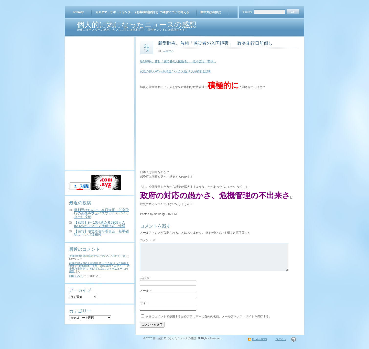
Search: (247, 11)
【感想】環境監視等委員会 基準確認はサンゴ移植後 (101, 233)
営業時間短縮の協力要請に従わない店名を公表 (97, 255)
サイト (144, 303)
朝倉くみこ (76, 275)
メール (146, 290)
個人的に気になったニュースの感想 (136, 25)
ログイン (280, 339)
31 (146, 48)
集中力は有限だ (210, 12)
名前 (145, 278)
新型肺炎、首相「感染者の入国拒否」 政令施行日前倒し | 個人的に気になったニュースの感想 (99, 268)
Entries (259, 339)
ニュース (168, 50)
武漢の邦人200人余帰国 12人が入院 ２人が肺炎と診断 (175, 71)
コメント (147, 240)
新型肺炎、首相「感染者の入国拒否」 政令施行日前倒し (215, 43)
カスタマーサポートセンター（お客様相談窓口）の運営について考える (142, 12)
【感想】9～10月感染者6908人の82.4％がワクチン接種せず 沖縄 (99, 224)
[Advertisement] (99, 71)
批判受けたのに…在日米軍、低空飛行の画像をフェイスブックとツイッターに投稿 (101, 213)
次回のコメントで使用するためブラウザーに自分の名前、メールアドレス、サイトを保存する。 (209, 316)
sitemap (78, 12)
